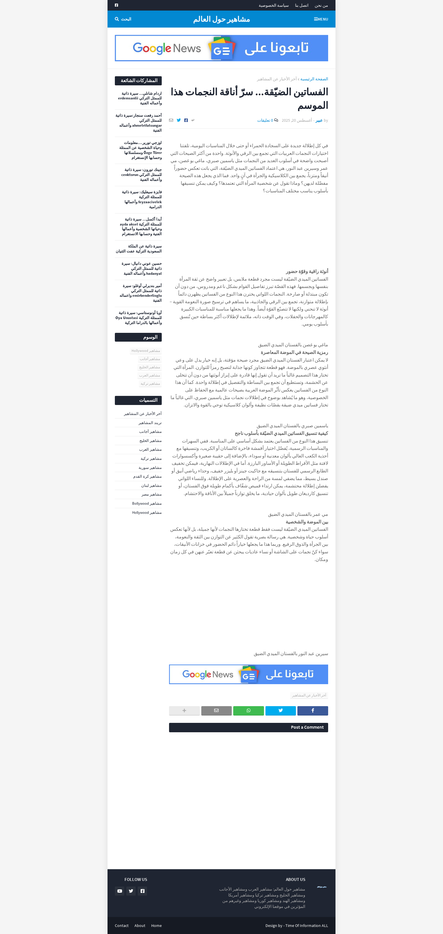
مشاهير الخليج (149, 367)
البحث (126, 19)
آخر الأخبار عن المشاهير (277, 79)
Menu (323, 19)
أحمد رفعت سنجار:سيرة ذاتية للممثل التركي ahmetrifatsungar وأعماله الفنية (138, 123)
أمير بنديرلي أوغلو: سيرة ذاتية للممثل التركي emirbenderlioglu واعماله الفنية (141, 293)
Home (156, 925)
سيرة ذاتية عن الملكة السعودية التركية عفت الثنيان (139, 249)
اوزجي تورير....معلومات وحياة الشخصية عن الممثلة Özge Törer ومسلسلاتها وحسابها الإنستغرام (140, 150)
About (139, 925)
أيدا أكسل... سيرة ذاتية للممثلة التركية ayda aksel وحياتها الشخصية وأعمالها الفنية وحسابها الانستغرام (141, 227)
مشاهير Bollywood (147, 503)
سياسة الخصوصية (274, 5)
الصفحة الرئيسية (314, 79)
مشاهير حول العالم (221, 19)
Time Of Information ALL (306, 925)
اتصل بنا (302, 5)
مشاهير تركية (150, 383)
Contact (122, 925)
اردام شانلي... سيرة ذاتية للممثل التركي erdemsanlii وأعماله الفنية (140, 98)
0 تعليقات (265, 120)
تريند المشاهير (150, 422)
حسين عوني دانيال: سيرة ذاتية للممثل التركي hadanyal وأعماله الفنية (142, 268)
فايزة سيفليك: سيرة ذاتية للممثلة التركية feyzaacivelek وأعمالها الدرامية (142, 199)
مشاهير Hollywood (146, 350)
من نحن (321, 5)
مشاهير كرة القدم (147, 476)
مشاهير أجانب (150, 359)
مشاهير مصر (152, 494)
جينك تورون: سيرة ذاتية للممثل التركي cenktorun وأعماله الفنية (141, 174)
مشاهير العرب (149, 375)
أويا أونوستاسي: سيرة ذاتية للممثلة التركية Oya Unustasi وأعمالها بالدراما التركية (138, 318)
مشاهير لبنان (151, 485)
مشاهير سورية (150, 467)
